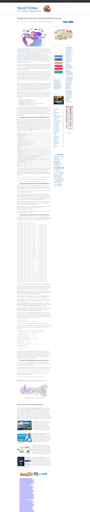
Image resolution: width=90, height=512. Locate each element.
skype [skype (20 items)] (58, 177)
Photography (56, 131)
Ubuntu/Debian (56, 143)
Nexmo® (26, 48)
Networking (56, 128)
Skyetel (22, 69)
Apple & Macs (56, 109)
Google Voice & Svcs (57, 120)
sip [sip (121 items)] (55, 176)
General (55, 119)
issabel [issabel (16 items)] (61, 169)
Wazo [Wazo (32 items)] (55, 185)
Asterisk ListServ (57, 81)
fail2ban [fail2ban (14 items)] (61, 158)
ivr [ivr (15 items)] (63, 169)
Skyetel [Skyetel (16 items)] (55, 177)
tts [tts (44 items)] (54, 181)
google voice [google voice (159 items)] (58, 164)
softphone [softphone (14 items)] (55, 178)
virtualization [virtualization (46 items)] (59, 181)
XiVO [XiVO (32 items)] (60, 185)
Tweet (66, 21)
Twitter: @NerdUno (57, 87)
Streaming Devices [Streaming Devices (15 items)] (61, 178)
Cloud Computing (57, 117)
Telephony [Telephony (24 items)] (57, 179)
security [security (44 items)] (61, 174)
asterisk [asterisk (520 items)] (60, 155)
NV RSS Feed (69, 132)
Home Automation (57, 121)
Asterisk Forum (56, 80)
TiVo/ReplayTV (56, 141)
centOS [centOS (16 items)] (59, 156)
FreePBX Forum (57, 83)
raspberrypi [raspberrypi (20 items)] (56, 174)
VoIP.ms (43, 407)
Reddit (55, 133)
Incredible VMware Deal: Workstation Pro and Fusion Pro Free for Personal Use (69, 79)
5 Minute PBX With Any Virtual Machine (69, 98)
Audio (55, 111)
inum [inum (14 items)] (54, 169)
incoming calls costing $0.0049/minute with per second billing (28, 56)
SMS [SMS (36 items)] (60, 177)
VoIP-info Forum (40, 397)
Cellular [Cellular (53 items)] (56, 156)
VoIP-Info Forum (57, 88)
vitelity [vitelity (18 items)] (58, 182)
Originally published (20, 380)
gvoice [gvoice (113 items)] (58, 166)
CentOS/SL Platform (33, 21)
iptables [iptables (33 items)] (57, 169)
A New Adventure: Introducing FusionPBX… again (69, 59)
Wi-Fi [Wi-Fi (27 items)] (58, 185)
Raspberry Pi (43, 21)
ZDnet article (36, 52)
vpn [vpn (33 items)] (61, 184)
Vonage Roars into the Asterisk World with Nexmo (39, 18)
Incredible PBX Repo (57, 85)
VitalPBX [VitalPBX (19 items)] (55, 182)
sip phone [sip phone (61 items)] (58, 176)
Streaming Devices (57, 137)
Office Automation (57, 129)
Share (71, 21)
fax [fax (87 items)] (55, 159)
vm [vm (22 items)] (61, 182)
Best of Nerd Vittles (57, 82)
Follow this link (40, 453)
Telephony (51, 21)
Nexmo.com (27, 190)
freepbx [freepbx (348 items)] (57, 162)
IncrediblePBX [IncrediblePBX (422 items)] (59, 168)
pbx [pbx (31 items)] (59, 172)
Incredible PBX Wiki (57, 86)
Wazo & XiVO (56, 145)
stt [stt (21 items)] (54, 179)
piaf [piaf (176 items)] (62, 172)
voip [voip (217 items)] (58, 184)
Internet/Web (56, 124)
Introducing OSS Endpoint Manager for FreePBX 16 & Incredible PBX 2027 (69, 93)
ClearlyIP (27, 69)
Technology (47, 21)
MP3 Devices (56, 127)
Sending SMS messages (27, 58)
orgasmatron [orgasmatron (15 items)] (56, 172)
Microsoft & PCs (57, 125)
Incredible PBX (39, 21)
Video (55, 144)
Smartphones (56, 136)
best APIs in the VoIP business (34, 54)
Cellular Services (57, 115)
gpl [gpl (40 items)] (54, 165)
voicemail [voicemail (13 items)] (55, 184)
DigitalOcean (36, 407)
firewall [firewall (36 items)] (58, 159)
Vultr (40, 407)
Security (55, 135)
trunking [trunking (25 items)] (62, 179)
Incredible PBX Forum (58, 84)
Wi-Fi (55, 147)
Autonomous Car (57, 112)
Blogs (55, 113)
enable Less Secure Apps (34, 129)
